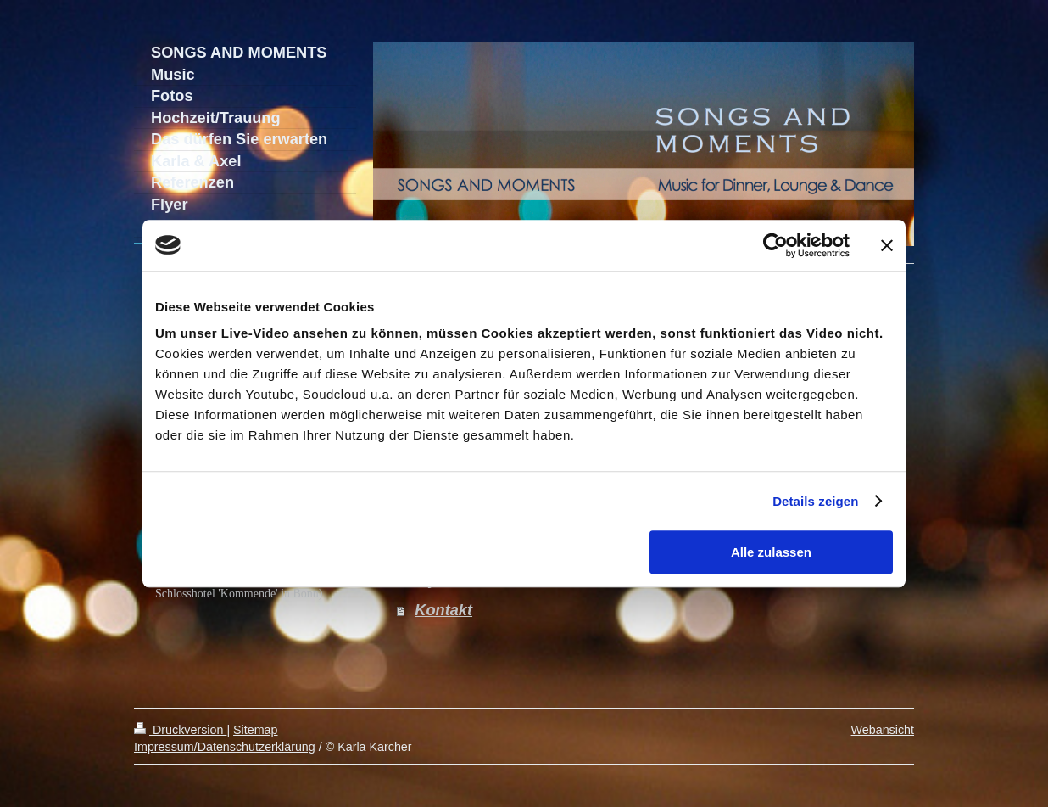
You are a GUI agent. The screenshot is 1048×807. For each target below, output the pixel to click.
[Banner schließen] (887, 245)
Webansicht (882, 730)
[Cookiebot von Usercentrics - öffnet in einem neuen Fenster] (775, 245)
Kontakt (443, 610)
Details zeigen (815, 501)
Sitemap (255, 730)
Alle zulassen (771, 552)
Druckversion (180, 730)
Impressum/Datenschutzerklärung (224, 747)
